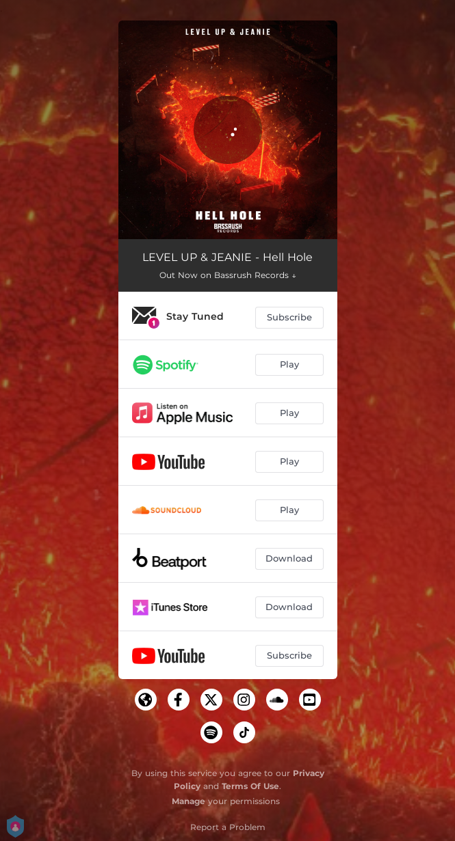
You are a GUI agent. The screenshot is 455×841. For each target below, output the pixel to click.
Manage (188, 801)
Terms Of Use (250, 786)
